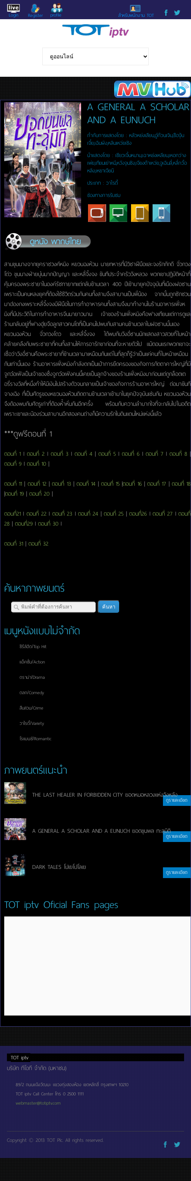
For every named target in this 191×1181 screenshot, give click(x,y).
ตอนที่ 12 (37, 484)
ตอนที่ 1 (12, 454)
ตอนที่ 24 (88, 514)
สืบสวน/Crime (31, 708)
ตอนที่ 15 (110, 484)
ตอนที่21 (12, 514)
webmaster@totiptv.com (38, 1103)
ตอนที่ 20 (39, 494)
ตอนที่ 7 (154, 454)
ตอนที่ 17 (156, 484)
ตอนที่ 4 (83, 454)
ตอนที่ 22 (37, 514)
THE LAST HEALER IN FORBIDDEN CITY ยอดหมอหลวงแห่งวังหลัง (105, 795)
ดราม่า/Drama (32, 677)
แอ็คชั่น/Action (32, 662)
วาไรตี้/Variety (32, 723)
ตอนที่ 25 (113, 514)
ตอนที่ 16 (132, 484)
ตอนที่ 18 (181, 484)
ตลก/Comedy (32, 692)
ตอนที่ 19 (14, 494)
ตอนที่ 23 (62, 514)
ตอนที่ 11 (13, 484)
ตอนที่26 (138, 514)
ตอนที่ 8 (178, 454)
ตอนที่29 (24, 524)
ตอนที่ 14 (85, 484)
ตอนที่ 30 (48, 524)
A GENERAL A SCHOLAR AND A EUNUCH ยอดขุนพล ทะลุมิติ (101, 831)
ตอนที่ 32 (38, 544)
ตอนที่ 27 (163, 514)
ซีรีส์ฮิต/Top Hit (33, 646)
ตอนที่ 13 (61, 484)
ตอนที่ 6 (131, 454)
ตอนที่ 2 (36, 454)
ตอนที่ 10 (36, 464)
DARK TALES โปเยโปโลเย (59, 867)
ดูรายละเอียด (177, 800)
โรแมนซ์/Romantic (35, 739)
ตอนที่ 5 (107, 454)
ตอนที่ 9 (13, 464)
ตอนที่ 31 (13, 544)
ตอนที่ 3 (59, 454)
